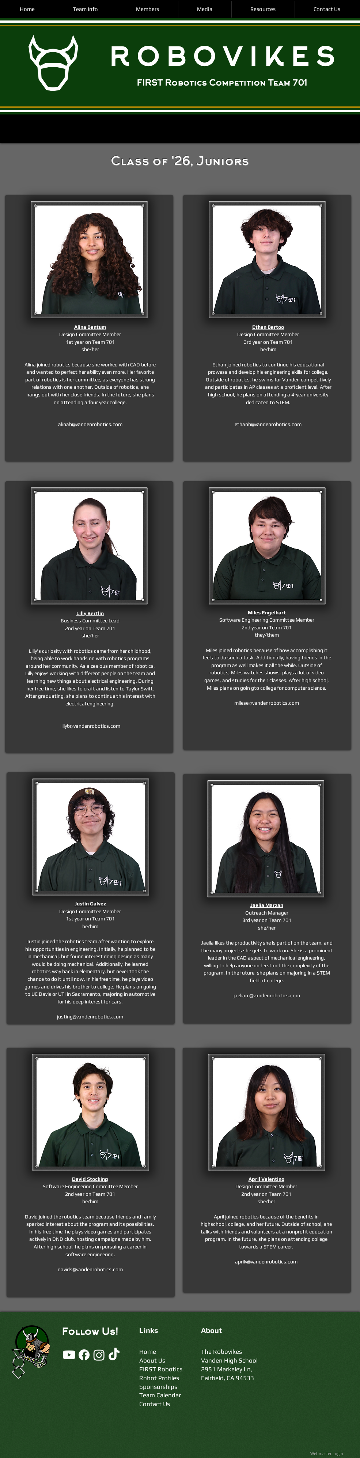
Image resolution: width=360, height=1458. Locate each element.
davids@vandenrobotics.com (90, 1269)
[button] (85, 9)
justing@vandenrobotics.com (90, 1017)
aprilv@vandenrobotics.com (266, 1262)
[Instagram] (99, 1355)
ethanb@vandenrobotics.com (268, 424)
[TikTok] (114, 1355)
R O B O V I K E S (221, 60)
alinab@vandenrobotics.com (90, 424)
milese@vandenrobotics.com (266, 703)
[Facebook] (84, 1355)
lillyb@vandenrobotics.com (90, 726)
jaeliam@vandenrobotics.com (267, 995)
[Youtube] (69, 1355)
